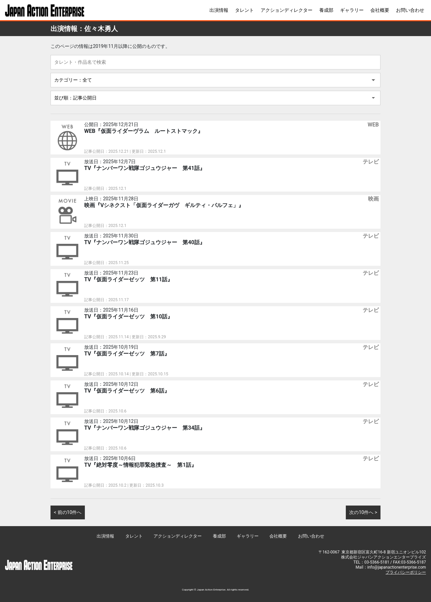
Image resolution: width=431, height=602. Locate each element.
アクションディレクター (286, 10)
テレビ (371, 162)
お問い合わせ (410, 10)
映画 (373, 199)
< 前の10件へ (67, 512)
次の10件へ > (363, 512)
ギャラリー (352, 10)
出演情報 (218, 10)
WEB (373, 124)
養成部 (326, 10)
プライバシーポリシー (406, 572)
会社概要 (379, 10)
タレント (244, 10)
